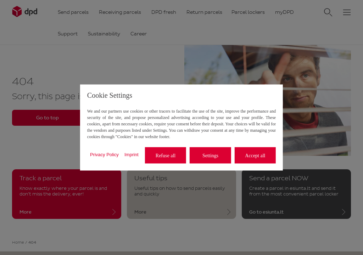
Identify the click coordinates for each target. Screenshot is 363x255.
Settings (210, 155)
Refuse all (165, 155)
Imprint (131, 154)
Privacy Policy (104, 154)
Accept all (255, 155)
